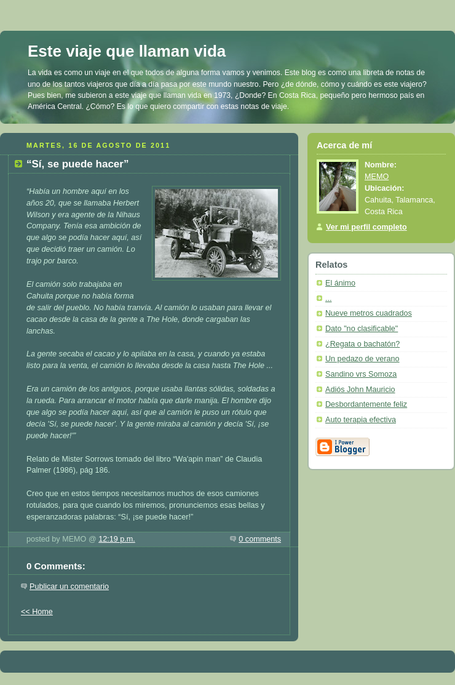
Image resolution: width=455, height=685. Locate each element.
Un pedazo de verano (362, 359)
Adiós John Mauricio (360, 389)
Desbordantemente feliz (366, 404)
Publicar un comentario (69, 586)
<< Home (37, 611)
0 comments (260, 539)
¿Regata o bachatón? (362, 344)
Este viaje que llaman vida (127, 51)
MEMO (377, 176)
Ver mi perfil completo (366, 227)
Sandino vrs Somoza (361, 374)
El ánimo (340, 283)
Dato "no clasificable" (361, 328)
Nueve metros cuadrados (368, 313)
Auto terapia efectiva (360, 419)
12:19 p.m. (116, 539)
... (328, 298)
